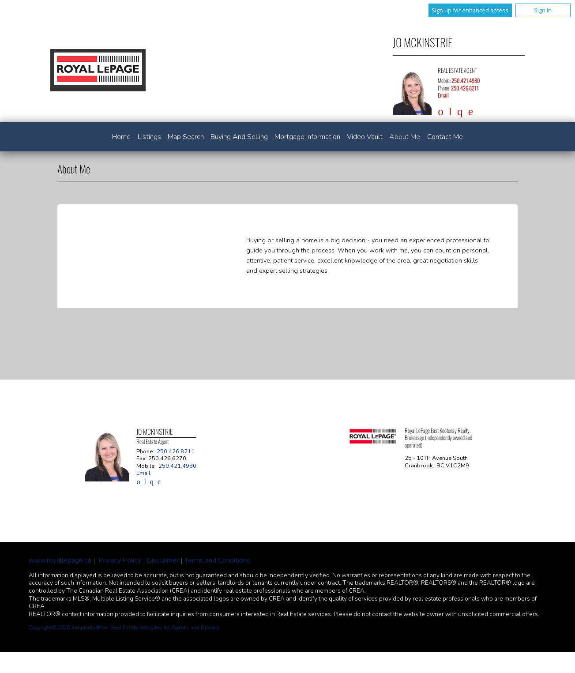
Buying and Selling (239, 137)
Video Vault (365, 137)
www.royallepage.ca (60, 560)
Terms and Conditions (217, 560)
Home (121, 137)
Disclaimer (163, 560)
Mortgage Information (307, 137)
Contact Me (445, 137)
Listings (149, 137)
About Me (404, 137)
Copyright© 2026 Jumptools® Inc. (69, 627)
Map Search (186, 137)
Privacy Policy (120, 560)
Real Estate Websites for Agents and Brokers (164, 627)
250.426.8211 (465, 88)
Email (443, 95)
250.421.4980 (465, 80)
